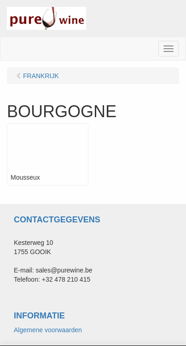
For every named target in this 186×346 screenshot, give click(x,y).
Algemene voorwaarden (48, 330)
